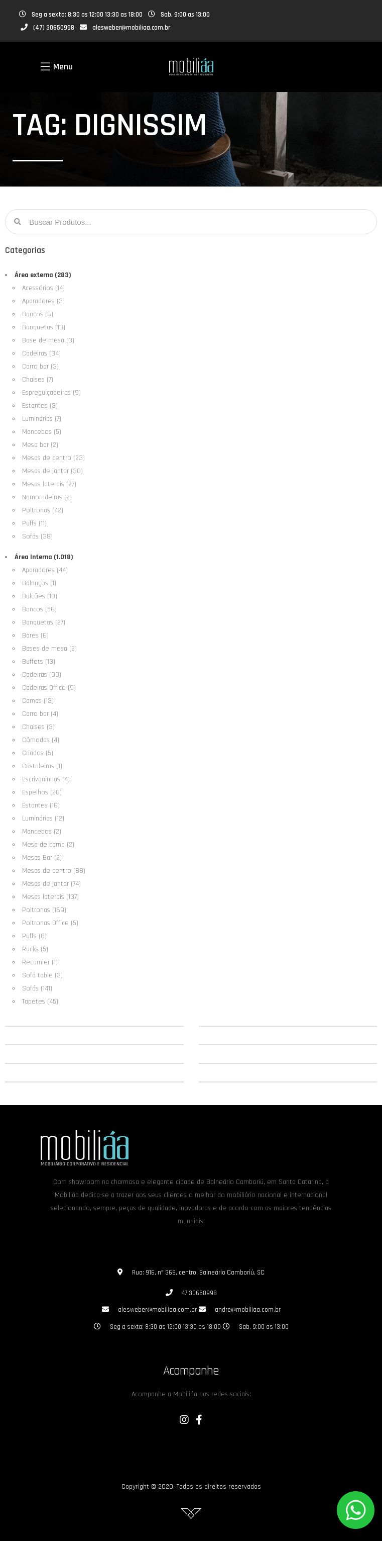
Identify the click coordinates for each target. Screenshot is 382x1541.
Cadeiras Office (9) (49, 687)
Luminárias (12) (43, 818)
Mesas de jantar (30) (52, 471)
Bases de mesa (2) (49, 648)
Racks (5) (35, 949)
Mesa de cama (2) (48, 844)
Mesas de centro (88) (53, 870)
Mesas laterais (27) (49, 484)
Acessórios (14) (43, 288)
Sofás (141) (37, 988)
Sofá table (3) (42, 975)
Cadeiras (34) (41, 353)
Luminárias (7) (41, 418)
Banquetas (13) (43, 327)
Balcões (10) (39, 596)
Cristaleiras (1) (42, 766)
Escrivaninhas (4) (46, 779)
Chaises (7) (37, 379)
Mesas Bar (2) (42, 857)
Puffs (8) (34, 936)
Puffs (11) (34, 523)
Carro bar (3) (40, 366)
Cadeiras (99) (41, 674)
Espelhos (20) (42, 792)
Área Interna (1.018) (44, 557)
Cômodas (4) (40, 740)
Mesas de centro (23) (53, 458)
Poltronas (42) (42, 510)
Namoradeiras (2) (47, 497)
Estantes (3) (40, 405)
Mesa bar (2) (40, 444)
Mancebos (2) (41, 831)
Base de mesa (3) (48, 340)
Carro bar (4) (40, 713)
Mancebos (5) (41, 431)
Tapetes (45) (40, 1001)
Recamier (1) (40, 962)
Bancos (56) (39, 609)
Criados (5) (37, 753)
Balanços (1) (39, 583)
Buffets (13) (38, 661)
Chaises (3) (38, 727)
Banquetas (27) (43, 622)
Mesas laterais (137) (50, 896)
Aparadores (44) (45, 570)
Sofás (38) (37, 536)
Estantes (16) (41, 805)
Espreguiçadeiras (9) (51, 392)
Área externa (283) (43, 275)
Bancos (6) (37, 314)
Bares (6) (35, 635)
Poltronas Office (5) (50, 923)
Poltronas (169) (44, 910)
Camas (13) (38, 700)
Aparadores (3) (43, 301)
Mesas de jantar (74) (51, 883)
